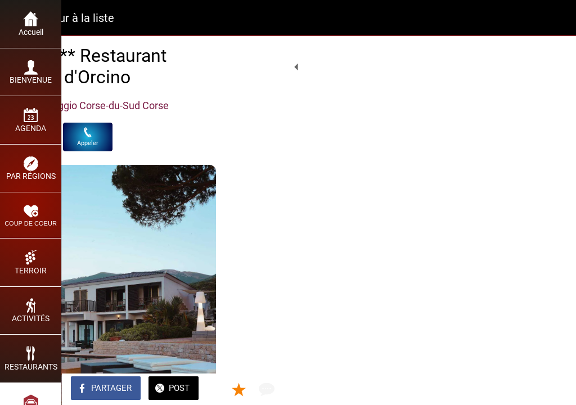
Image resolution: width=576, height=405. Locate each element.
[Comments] (553, 389)
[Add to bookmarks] (526, 389)
